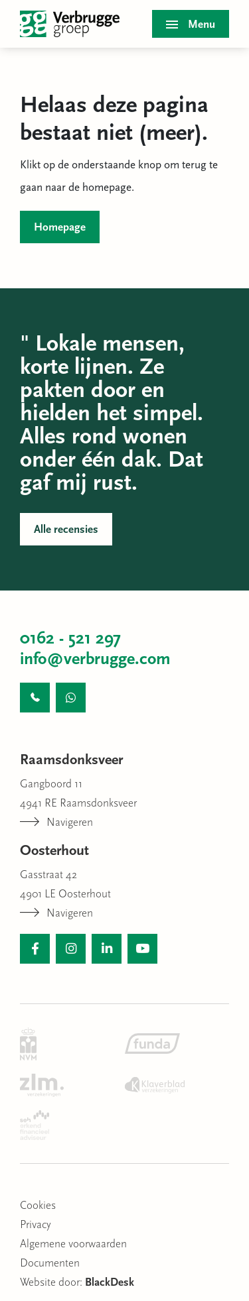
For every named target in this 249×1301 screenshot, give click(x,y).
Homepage (60, 227)
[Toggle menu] (190, 24)
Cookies (38, 1206)
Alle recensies (66, 530)
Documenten (50, 1263)
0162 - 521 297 (70, 639)
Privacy (35, 1225)
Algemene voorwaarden (73, 1244)
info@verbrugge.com (95, 660)
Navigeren (56, 822)
